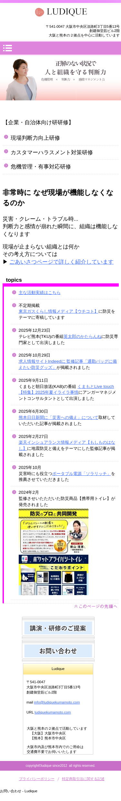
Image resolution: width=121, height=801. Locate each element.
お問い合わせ (58, 650)
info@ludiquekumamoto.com (57, 702)
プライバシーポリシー (37, 779)
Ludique (60, 12)
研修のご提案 (58, 627)
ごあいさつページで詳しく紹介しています (61, 262)
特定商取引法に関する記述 (83, 779)
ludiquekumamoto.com (53, 712)
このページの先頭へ (96, 606)
